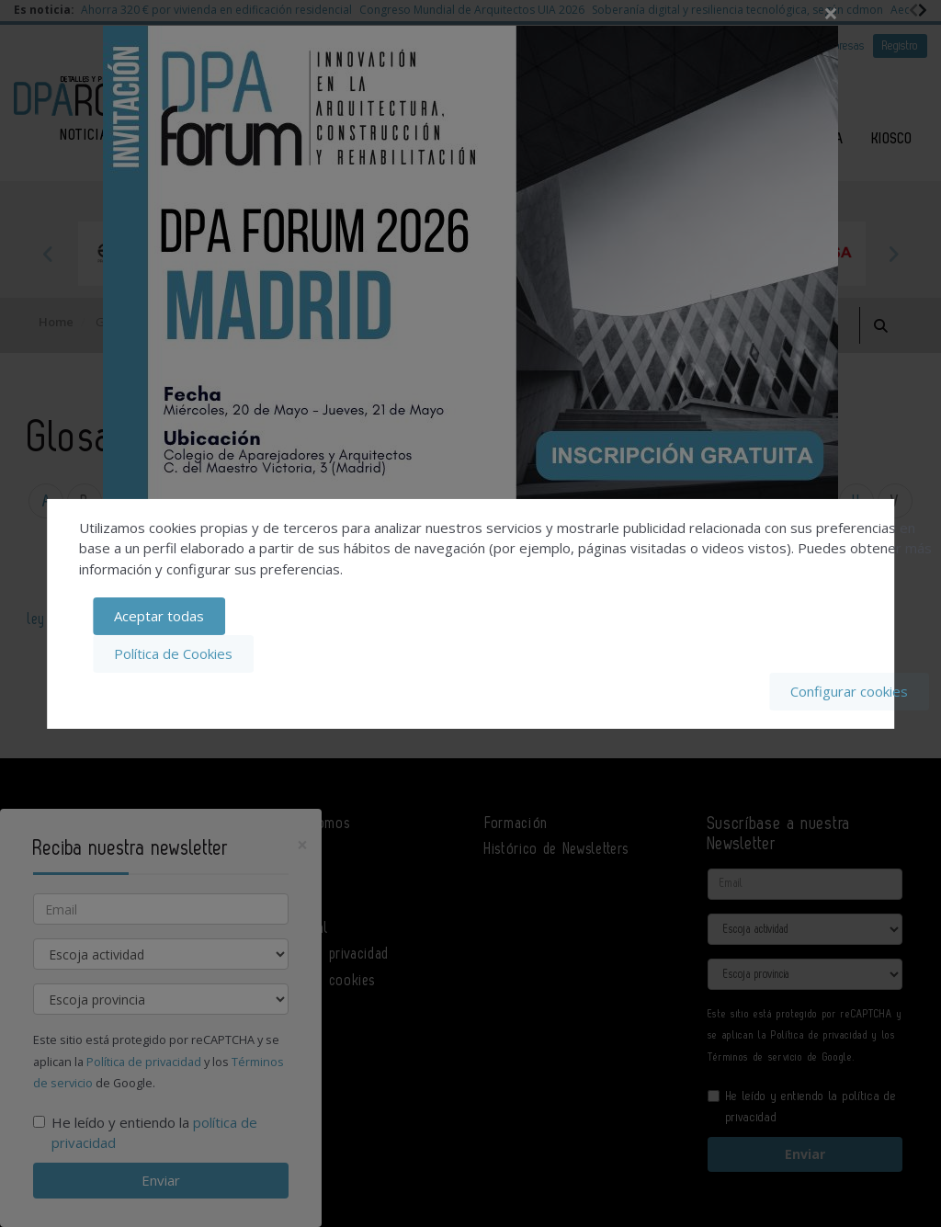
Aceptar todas (159, 617)
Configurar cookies (849, 691)
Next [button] (893, 253)
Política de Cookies (173, 653)
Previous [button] (48, 253)
